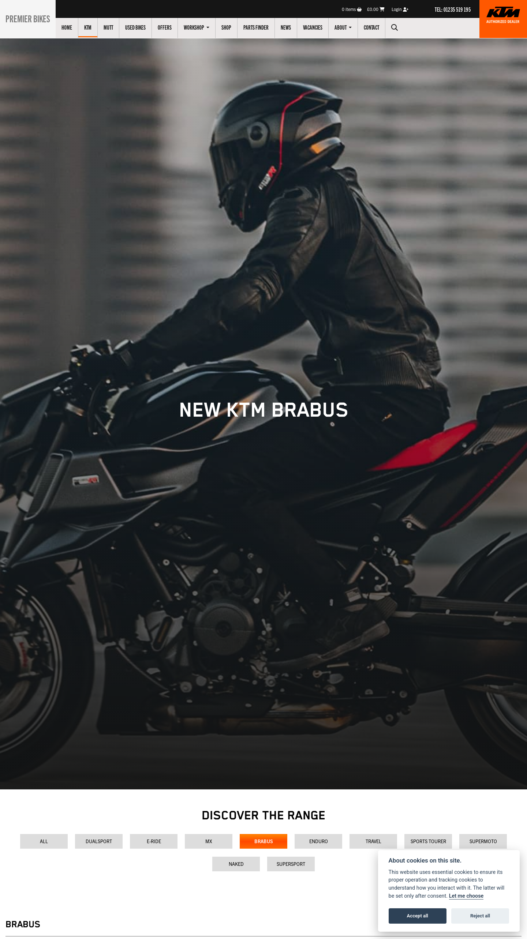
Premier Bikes (30, 18)
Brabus (263, 841)
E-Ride (154, 841)
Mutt (113, 27)
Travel (373, 841)
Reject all (480, 916)
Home (71, 27)
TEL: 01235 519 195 (453, 9)
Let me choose (466, 896)
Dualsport (99, 841)
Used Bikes (140, 27)
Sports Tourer (428, 841)
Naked (236, 864)
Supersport (291, 864)
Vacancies (317, 27)
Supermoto (483, 841)
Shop (231, 27)
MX (208, 841)
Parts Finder (260, 27)
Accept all (417, 916)
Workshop (199, 27)
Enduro (318, 841)
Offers (169, 27)
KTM (92, 27)
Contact (376, 27)
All (44, 841)
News (290, 27)
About (345, 27)
